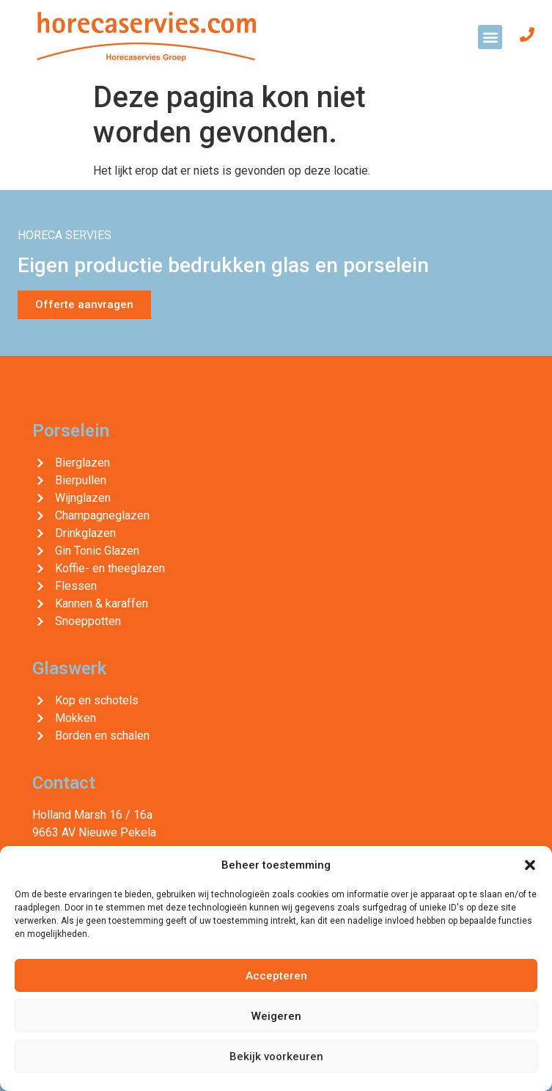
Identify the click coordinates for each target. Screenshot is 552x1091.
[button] (530, 865)
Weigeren (276, 1016)
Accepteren (276, 975)
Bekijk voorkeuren (276, 1056)
